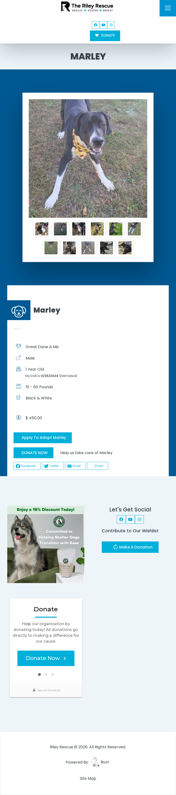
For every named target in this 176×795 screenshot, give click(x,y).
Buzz (100, 762)
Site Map (88, 778)
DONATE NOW (35, 453)
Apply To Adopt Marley (44, 437)
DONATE (105, 35)
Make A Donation (133, 547)
